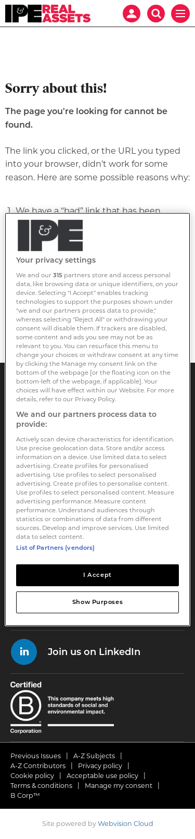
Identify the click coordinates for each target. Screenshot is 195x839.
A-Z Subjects (94, 756)
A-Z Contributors (38, 766)
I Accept (97, 574)
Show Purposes (97, 602)
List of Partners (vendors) (55, 547)
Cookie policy (32, 776)
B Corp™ (25, 795)
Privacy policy (100, 766)
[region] (97, 419)
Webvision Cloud (125, 824)
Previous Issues (35, 756)
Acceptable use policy (102, 776)
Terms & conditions (41, 785)
